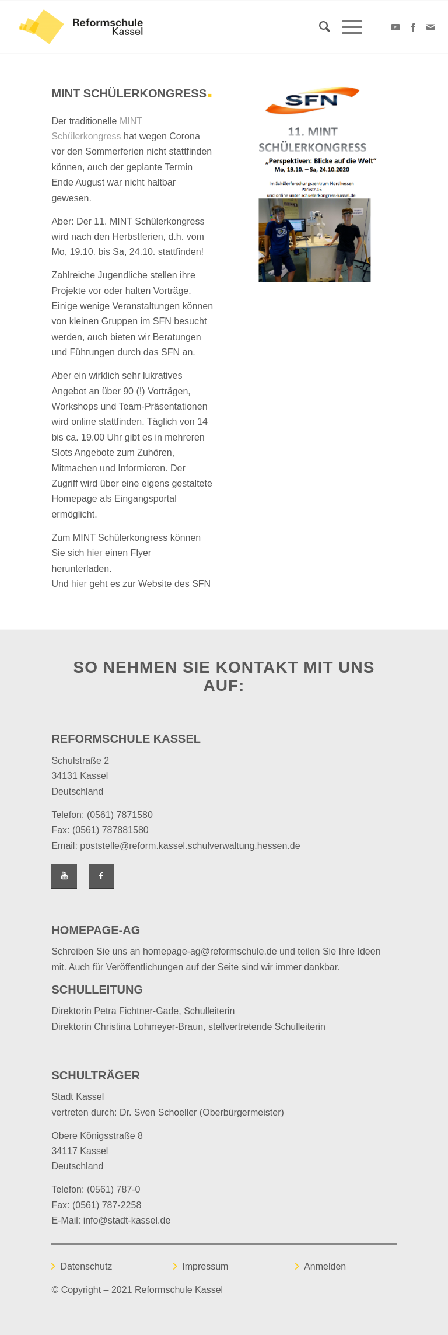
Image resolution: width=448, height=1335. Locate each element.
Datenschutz (86, 1266)
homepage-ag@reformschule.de (210, 951)
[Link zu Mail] (430, 27)
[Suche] (318, 27)
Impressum (205, 1266)
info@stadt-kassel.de (127, 1220)
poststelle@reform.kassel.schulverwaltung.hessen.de (190, 846)
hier (95, 553)
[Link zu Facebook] (413, 27)
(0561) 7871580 (120, 815)
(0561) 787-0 (114, 1189)
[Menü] (346, 27)
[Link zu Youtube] (395, 27)
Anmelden (325, 1266)
